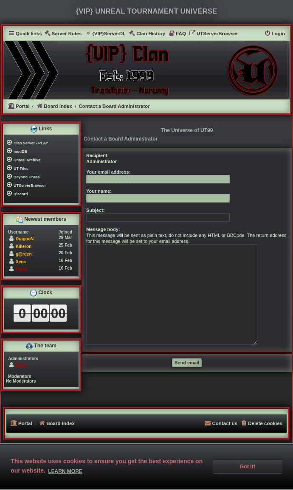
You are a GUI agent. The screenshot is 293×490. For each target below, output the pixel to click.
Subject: (95, 210)
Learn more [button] (65, 471)
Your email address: (108, 172)
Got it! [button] (247, 467)
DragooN (25, 239)
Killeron (23, 246)
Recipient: (97, 155)
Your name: (99, 191)
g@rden (24, 254)
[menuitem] (63, 33)
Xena (21, 261)
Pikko (21, 269)
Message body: (103, 229)
